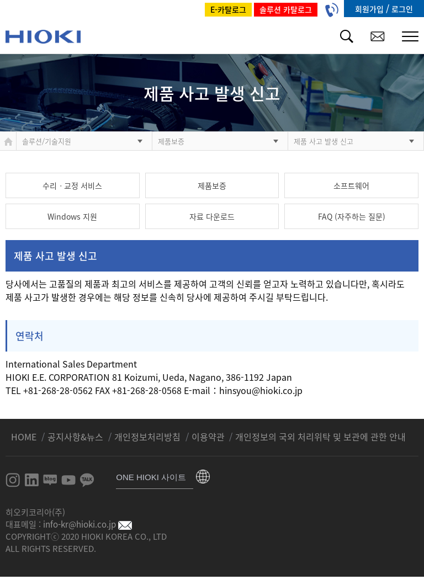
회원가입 (370, 8)
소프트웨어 (351, 185)
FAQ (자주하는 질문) (351, 216)
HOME (25, 436)
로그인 (402, 8)
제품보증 (171, 141)
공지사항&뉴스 (76, 436)
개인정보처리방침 (148, 436)
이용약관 (208, 436)
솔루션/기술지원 (46, 141)
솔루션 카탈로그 (285, 9)
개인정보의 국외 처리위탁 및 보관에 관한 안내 (320, 436)
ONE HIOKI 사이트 (151, 477)
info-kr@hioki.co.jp (87, 524)
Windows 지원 (72, 216)
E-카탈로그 (228, 9)
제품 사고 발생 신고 (323, 141)
